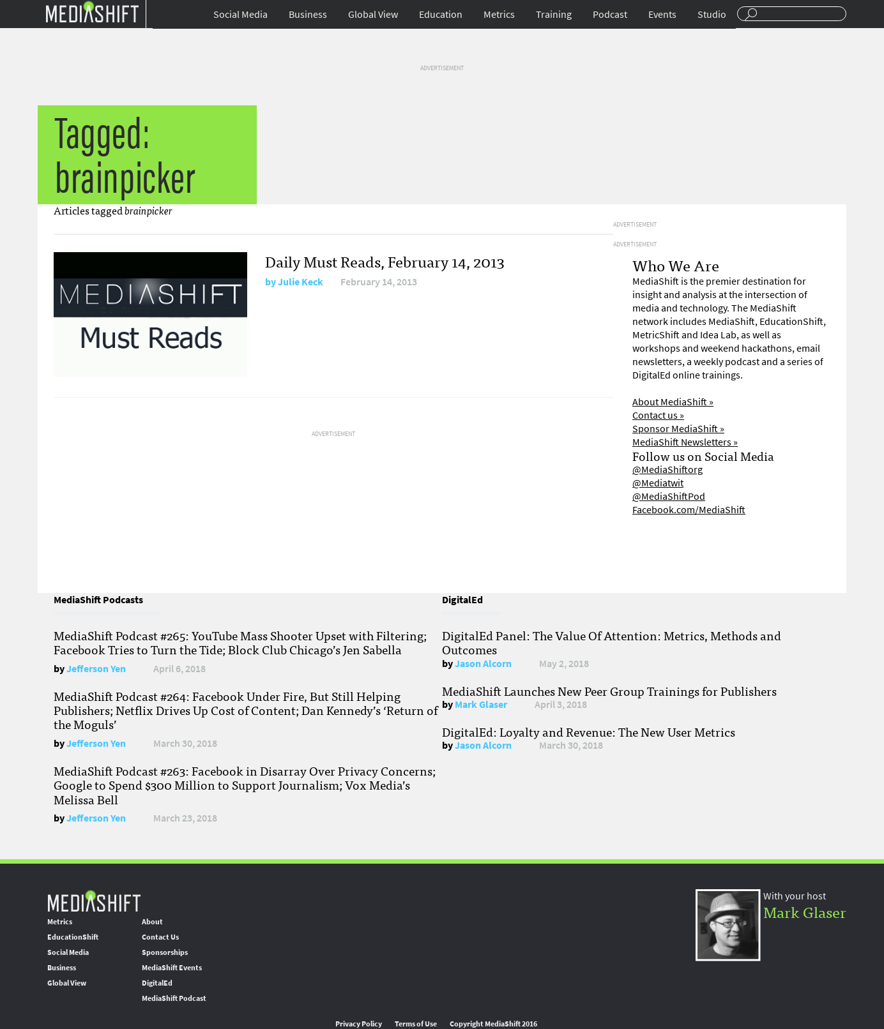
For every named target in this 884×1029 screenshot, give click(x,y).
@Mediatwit (657, 483)
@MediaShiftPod (668, 496)
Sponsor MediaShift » (678, 428)
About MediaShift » (672, 402)
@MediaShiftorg (667, 469)
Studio (711, 14)
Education (440, 14)
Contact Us (160, 937)
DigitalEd (157, 983)
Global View (373, 14)
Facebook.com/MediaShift (688, 509)
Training (554, 14)
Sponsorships (165, 952)
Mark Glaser (481, 704)
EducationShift (72, 937)
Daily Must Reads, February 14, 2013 (385, 260)
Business (308, 14)
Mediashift (92, 11)
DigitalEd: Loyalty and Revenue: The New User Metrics (588, 731)
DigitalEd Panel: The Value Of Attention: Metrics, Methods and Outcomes (611, 642)
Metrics (499, 14)
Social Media (240, 14)
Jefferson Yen (96, 668)
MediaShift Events (172, 968)
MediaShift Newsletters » (685, 442)
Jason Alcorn (483, 663)
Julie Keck (300, 282)
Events (662, 14)
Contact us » (658, 415)
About (152, 922)
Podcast (610, 14)
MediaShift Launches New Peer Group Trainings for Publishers (609, 690)
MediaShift (94, 900)
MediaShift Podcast (174, 998)
